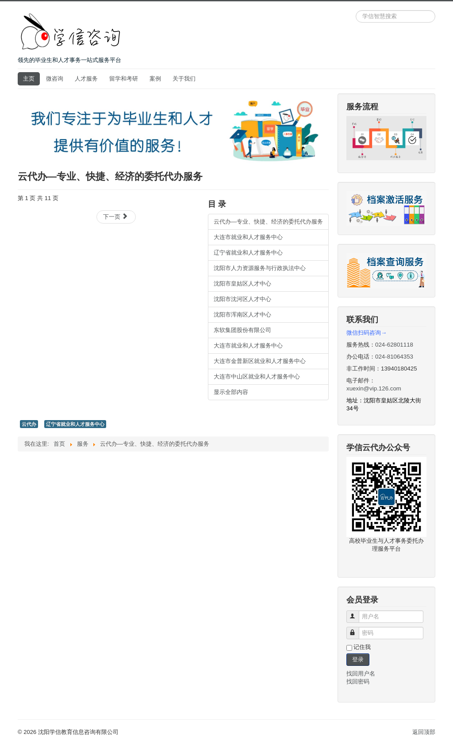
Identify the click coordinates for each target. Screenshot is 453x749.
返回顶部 (423, 732)
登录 (358, 659)
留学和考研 (123, 78)
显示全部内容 (231, 392)
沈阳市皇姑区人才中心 (242, 283)
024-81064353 (394, 356)
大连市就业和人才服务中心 (248, 237)
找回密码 (357, 681)
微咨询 (54, 78)
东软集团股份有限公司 (242, 330)
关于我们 (184, 78)
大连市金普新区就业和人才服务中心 (260, 361)
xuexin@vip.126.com (373, 388)
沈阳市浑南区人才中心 (242, 314)
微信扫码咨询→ (366, 332)
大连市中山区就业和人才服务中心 (257, 376)
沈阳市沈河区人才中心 (242, 299)
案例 (155, 78)
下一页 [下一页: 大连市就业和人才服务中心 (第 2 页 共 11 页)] (115, 216)
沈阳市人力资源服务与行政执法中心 (260, 268)
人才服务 (86, 78)
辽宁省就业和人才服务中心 (248, 252)
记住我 (362, 647)
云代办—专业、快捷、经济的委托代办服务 (268, 221)
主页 (29, 78)
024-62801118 (394, 344)
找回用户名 (360, 673)
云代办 (29, 424)
